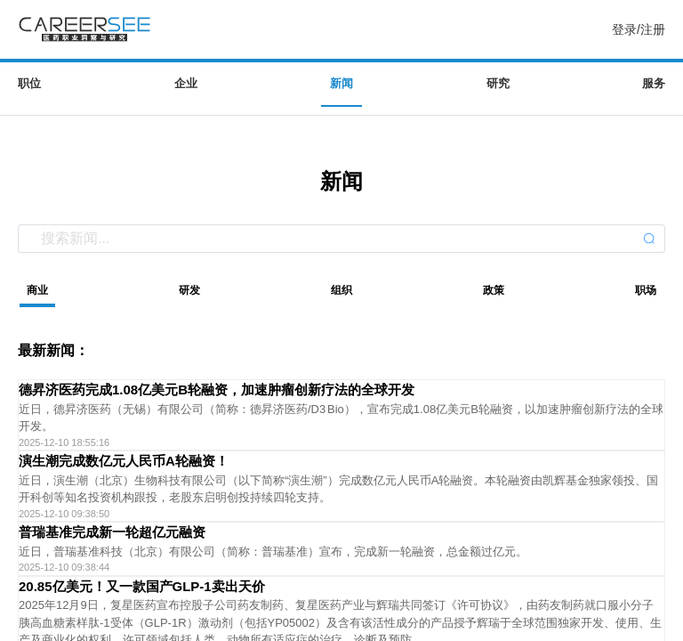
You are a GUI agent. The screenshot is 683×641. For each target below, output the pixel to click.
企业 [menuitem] (185, 83)
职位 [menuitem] (29, 83)
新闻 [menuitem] (341, 83)
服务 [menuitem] (653, 83)
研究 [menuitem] (498, 83)
